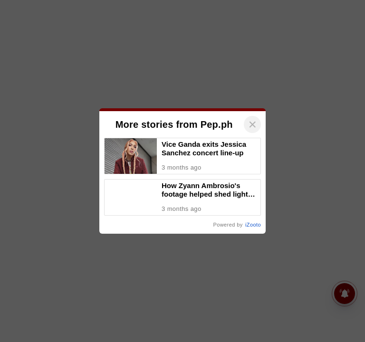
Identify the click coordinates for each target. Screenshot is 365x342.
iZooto (253, 225)
